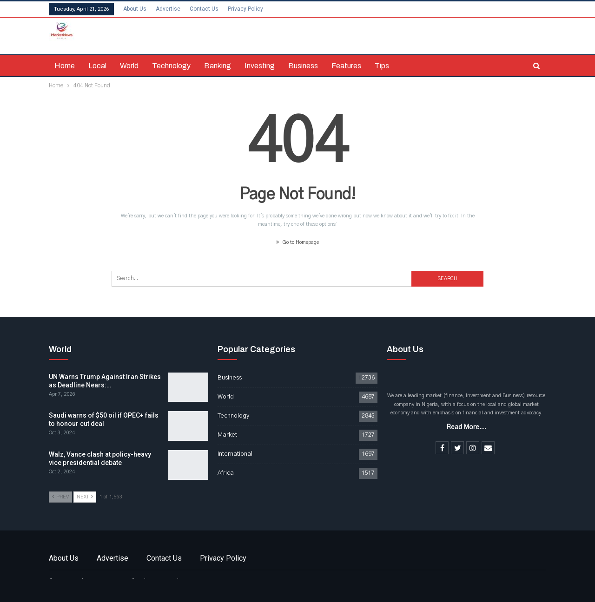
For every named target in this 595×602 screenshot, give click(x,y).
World (129, 66)
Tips (382, 66)
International (235, 454)
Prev (60, 496)
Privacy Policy (245, 9)
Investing (260, 66)
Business (303, 66)
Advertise (168, 9)
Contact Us (204, 9)
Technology (171, 66)
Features (346, 66)
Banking (217, 66)
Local (97, 66)
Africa (226, 473)
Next (85, 496)
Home (64, 66)
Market (227, 435)
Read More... (466, 427)
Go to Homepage (297, 242)
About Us (134, 9)
